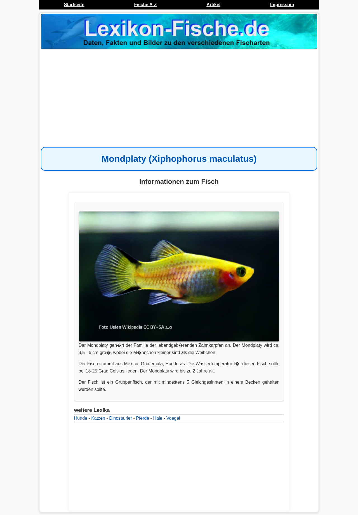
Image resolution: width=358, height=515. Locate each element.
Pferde (142, 418)
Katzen (98, 418)
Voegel (173, 418)
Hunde (80, 418)
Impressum (282, 4)
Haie (157, 418)
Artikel (213, 4)
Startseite (74, 4)
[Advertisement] (179, 95)
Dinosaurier (120, 418)
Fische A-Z (145, 4)
